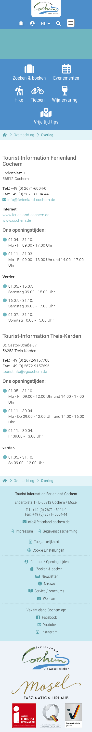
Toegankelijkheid (46, 541)
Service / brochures (46, 591)
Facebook (46, 617)
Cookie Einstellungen (48, 550)
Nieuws (46, 583)
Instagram (46, 632)
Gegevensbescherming (60, 531)
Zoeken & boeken (46, 569)
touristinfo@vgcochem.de (24, 371)
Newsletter (46, 576)
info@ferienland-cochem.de (31, 199)
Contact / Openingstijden (46, 561)
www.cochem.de (16, 220)
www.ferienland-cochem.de (25, 214)
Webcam (46, 598)
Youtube (46, 624)
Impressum (24, 531)
